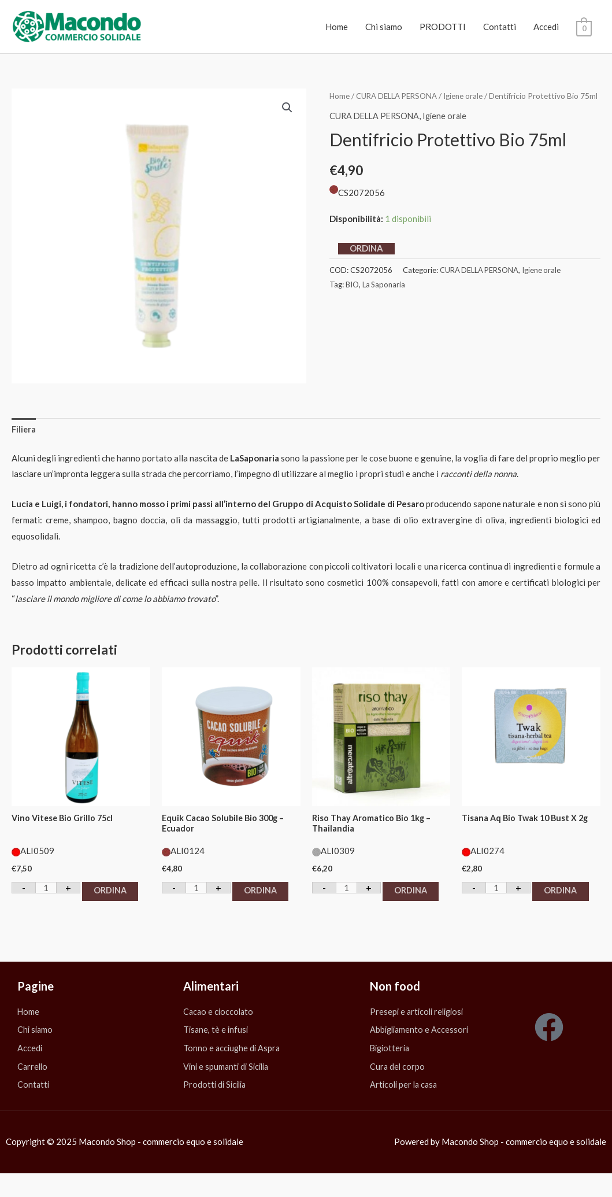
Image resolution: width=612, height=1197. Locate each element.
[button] (287, 107)
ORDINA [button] (45, 909)
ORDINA (366, 262)
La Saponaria (385, 299)
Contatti (499, 26)
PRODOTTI (443, 26)
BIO (352, 299)
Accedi (546, 26)
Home (336, 26)
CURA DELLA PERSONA (400, 96)
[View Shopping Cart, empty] (584, 27)
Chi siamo (383, 26)
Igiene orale (469, 96)
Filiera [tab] (24, 429)
